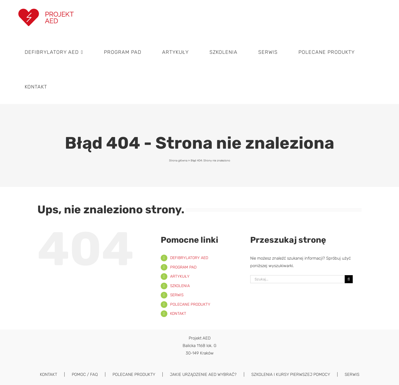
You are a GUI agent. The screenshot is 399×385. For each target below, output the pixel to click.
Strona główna (178, 160)
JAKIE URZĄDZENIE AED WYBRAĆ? (203, 374)
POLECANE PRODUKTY (190, 304)
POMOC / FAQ (85, 374)
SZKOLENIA (180, 285)
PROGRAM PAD (183, 267)
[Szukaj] (349, 279)
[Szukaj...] (297, 279)
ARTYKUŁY (180, 276)
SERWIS (176, 295)
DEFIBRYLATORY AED (189, 257)
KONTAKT (178, 313)
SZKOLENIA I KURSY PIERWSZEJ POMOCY (290, 374)
